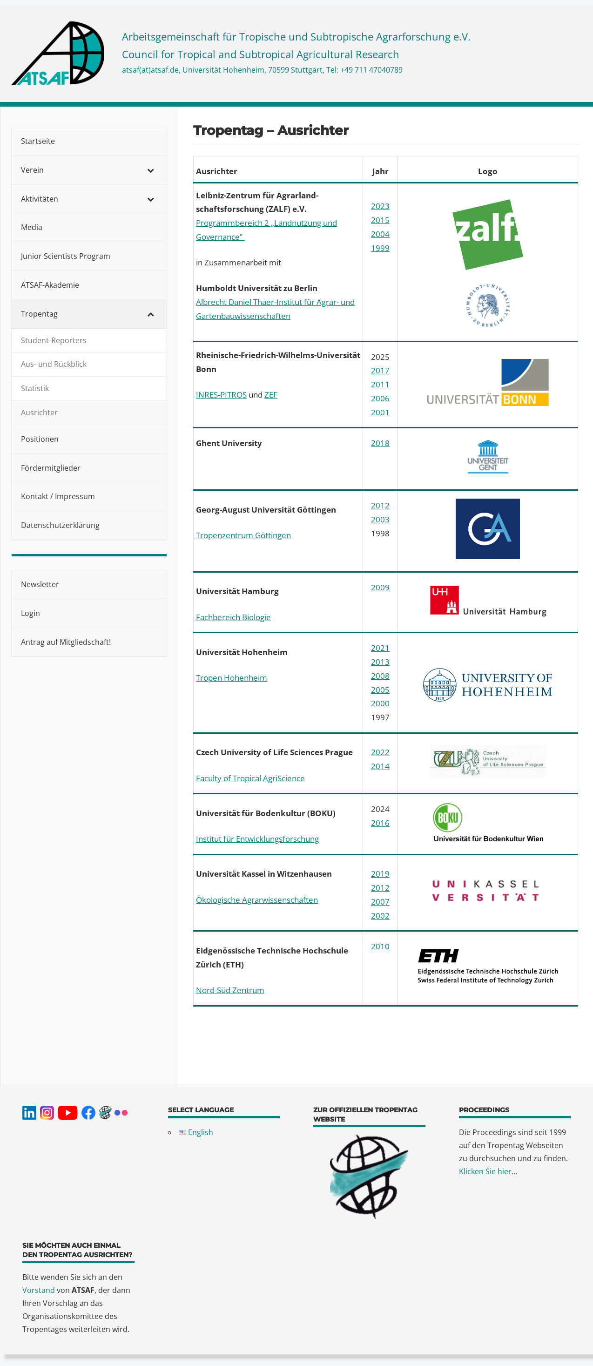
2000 (380, 703)
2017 (380, 370)
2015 (380, 220)
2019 (380, 873)
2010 (380, 946)
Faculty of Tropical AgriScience (250, 778)
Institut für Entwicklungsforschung (257, 838)
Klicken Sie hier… (488, 1171)
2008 (380, 675)
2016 (380, 823)
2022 (380, 752)
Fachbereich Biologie (233, 617)
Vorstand (38, 1290)
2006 (380, 398)
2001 (380, 412)
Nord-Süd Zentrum (230, 990)
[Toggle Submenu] (150, 170)
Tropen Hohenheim (231, 677)
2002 (380, 915)
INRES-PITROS (221, 394)
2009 (380, 587)
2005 (380, 689)
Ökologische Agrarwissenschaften (257, 899)
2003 (380, 519)
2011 (380, 384)
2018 (380, 443)
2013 (380, 661)
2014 (380, 766)
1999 (380, 248)
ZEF (270, 394)
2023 (380, 206)
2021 (380, 647)
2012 (380, 505)
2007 (380, 901)
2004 (380, 234)
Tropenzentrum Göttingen (243, 535)
